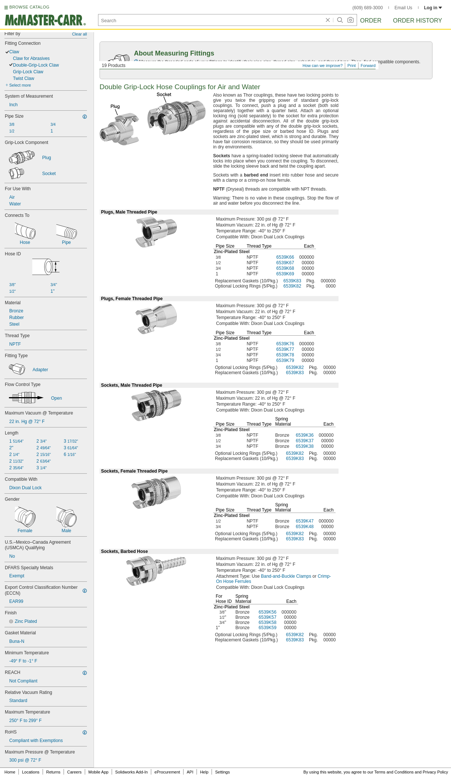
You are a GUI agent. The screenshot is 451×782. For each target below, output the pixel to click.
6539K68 (285, 268)
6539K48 (305, 526)
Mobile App (98, 772)
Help (204, 772)
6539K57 (267, 617)
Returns (53, 772)
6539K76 (285, 343)
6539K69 (285, 273)
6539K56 (267, 612)
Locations (31, 772)
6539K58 (267, 622)
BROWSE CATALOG (29, 7)
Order (370, 20)
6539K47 (305, 521)
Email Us (403, 7)
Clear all (79, 34)
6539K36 (305, 435)
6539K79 (285, 360)
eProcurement (167, 772)
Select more (20, 85)
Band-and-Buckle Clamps (286, 576)
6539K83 (292, 280)
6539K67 (285, 262)
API (190, 772)
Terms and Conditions (394, 772)
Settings (222, 772)
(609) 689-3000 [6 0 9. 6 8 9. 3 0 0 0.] (368, 7)
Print (351, 65)
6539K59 (267, 627)
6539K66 (285, 257)
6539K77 (285, 349)
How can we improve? (323, 65)
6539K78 (285, 355)
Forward (368, 65)
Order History (417, 20)
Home (9, 772)
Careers (74, 772)
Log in (433, 7)
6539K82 (292, 286)
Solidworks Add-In (131, 772)
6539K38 (305, 446)
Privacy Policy (435, 772)
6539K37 (305, 440)
